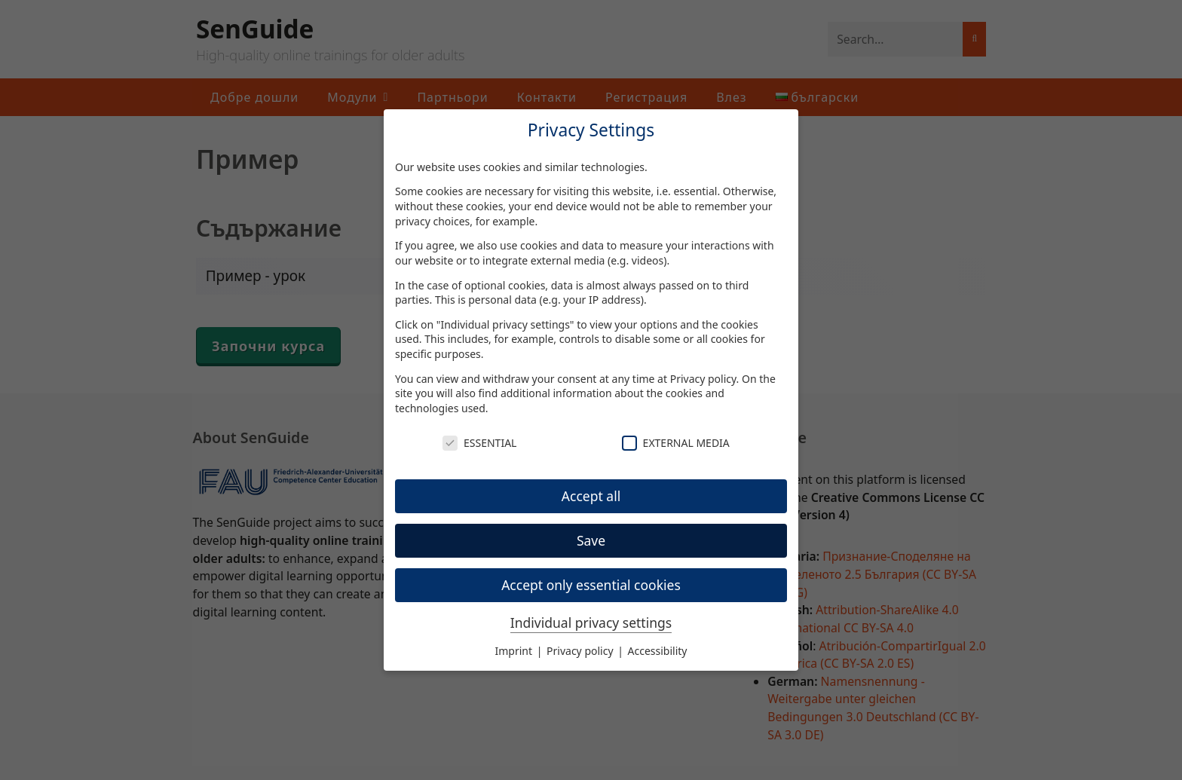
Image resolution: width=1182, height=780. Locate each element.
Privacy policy (703, 379)
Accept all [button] (591, 496)
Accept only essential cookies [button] (591, 585)
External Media (676, 443)
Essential (479, 443)
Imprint (515, 651)
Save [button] (591, 540)
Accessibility (657, 651)
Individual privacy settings (591, 622)
